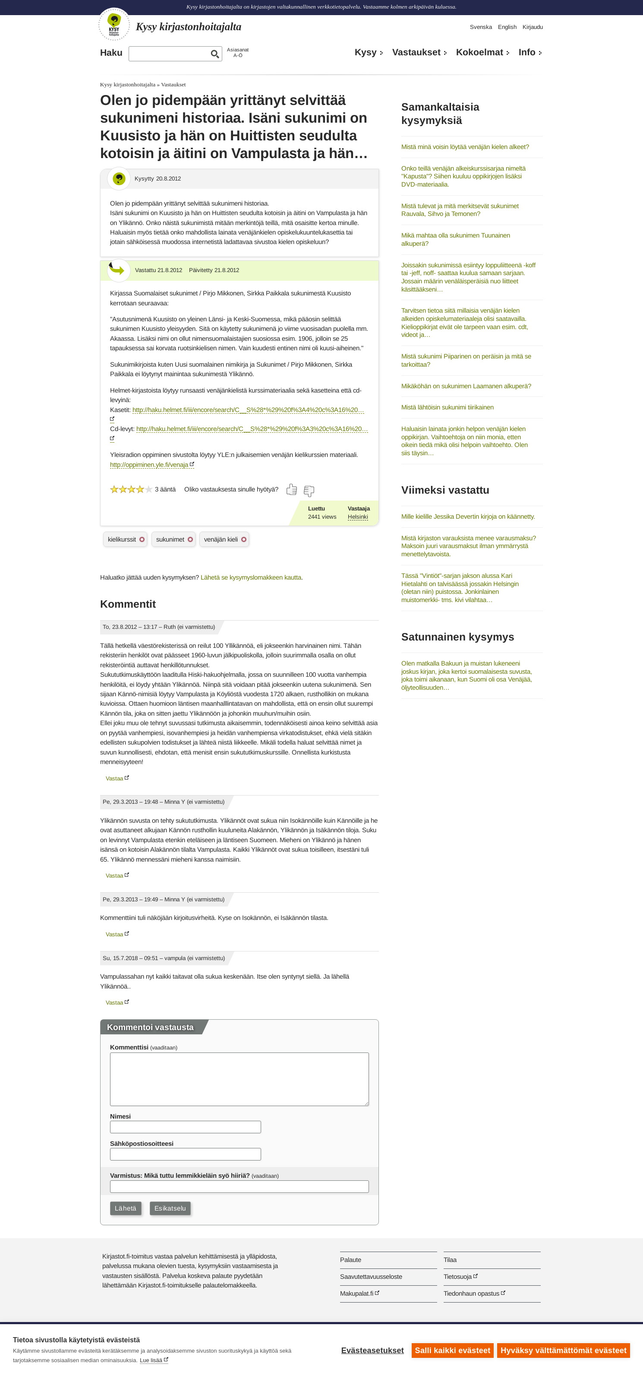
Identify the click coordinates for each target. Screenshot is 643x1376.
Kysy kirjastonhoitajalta (127, 84)
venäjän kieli (221, 539)
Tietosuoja (458, 1276)
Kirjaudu (533, 27)
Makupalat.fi (356, 1293)
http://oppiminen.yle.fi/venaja (149, 464)
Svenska (481, 27)
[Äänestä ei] (308, 491)
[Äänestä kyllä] (292, 489)
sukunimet (170, 539)
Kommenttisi (129, 1047)
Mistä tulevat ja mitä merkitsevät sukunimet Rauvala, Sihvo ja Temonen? (460, 210)
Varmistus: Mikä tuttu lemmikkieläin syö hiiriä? (180, 1175)
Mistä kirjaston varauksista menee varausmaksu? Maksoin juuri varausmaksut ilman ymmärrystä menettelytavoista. (468, 546)
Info (527, 52)
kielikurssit (122, 539)
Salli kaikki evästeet (452, 1350)
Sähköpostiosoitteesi (141, 1143)
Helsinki (358, 517)
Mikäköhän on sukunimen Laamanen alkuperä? (466, 386)
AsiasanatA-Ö (238, 52)
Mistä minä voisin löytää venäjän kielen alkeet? (465, 146)
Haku (111, 53)
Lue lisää (151, 1360)
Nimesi (120, 1116)
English (507, 27)
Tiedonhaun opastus (471, 1293)
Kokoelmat (479, 52)
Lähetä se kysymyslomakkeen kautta (251, 577)
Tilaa (450, 1259)
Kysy (366, 52)
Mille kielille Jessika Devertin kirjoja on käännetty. (468, 516)
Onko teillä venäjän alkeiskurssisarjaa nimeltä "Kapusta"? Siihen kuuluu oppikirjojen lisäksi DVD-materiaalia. (463, 176)
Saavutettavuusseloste (371, 1276)
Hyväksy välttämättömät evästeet (564, 1350)
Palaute (350, 1259)
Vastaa (114, 778)
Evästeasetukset (371, 1350)
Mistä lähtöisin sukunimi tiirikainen (447, 407)
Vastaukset (416, 52)
